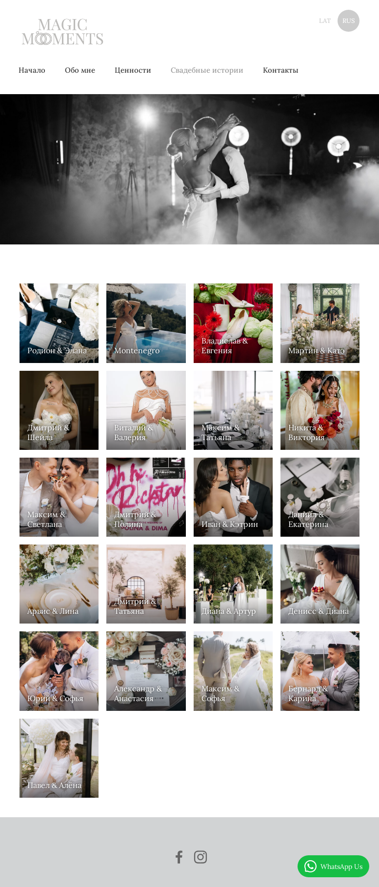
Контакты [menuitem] (283, 70)
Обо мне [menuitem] (83, 70)
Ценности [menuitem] (136, 70)
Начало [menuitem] (34, 70)
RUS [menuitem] (348, 21)
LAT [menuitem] (325, 21)
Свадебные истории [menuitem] (210, 70)
